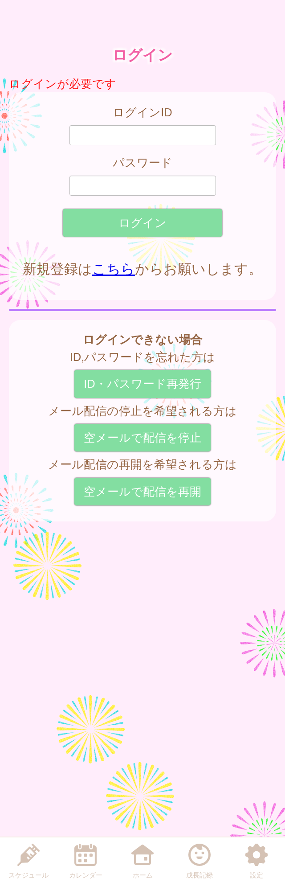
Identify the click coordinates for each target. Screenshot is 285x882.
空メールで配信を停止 (142, 437)
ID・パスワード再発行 (142, 383)
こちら (113, 269)
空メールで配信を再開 (142, 491)
